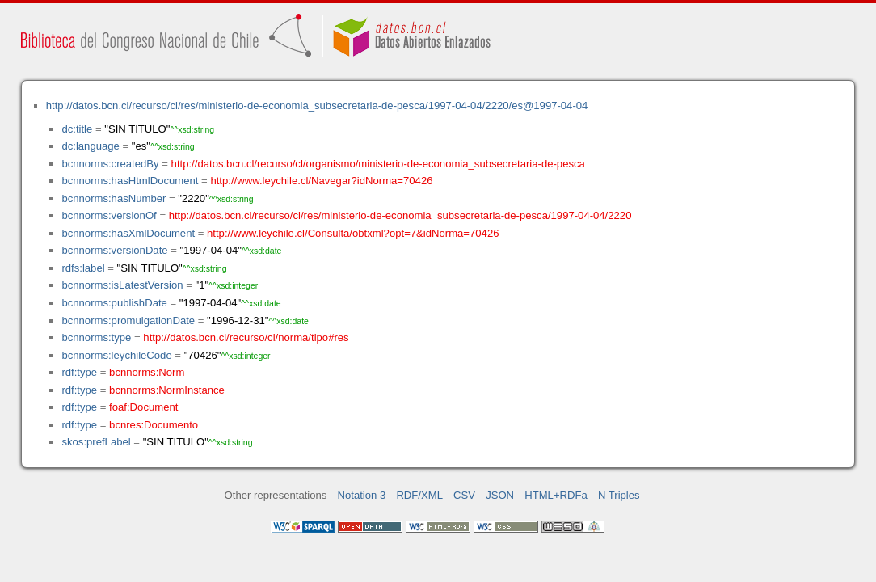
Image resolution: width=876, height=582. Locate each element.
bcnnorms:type (96, 337)
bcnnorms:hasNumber (113, 198)
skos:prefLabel (95, 442)
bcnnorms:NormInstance (167, 390)
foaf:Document (143, 407)
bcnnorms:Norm (146, 372)
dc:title (76, 129)
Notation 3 (362, 495)
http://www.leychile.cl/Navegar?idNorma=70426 (321, 181)
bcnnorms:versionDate (114, 250)
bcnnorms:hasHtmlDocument (129, 181)
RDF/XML (419, 495)
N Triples (619, 495)
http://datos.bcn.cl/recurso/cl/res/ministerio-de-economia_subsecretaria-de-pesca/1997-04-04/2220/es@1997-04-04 (317, 105)
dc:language (90, 146)
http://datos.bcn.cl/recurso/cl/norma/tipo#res (245, 337)
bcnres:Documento (153, 425)
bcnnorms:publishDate (113, 303)
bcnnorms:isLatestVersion (122, 285)
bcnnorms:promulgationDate (128, 320)
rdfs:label (82, 268)
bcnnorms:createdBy (109, 164)
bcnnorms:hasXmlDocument (128, 233)
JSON (500, 495)
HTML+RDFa (556, 495)
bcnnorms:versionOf (108, 215)
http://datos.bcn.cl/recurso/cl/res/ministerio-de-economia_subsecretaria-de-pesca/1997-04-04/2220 (400, 215)
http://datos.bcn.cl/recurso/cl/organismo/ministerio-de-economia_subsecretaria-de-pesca (378, 164)
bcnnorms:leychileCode (116, 355)
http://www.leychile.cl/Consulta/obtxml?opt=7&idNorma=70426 (353, 233)
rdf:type (79, 372)
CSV (464, 495)
